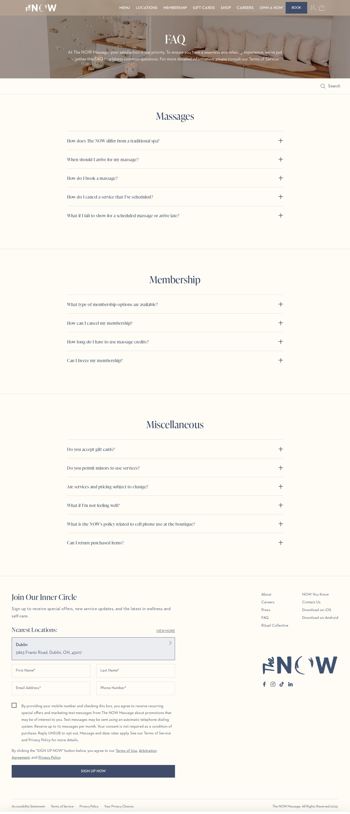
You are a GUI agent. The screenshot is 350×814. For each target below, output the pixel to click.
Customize (309, 796)
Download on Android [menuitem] (320, 618)
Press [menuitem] (265, 610)
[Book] (296, 8)
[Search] (166, 86)
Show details (75, 804)
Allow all (309, 780)
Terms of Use (126, 751)
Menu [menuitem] (124, 8)
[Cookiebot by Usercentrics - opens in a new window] (31, 804)
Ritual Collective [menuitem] (274, 626)
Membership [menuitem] (175, 8)
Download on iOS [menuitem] (316, 610)
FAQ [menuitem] (265, 618)
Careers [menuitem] (245, 8)
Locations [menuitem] (147, 8)
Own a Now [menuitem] (271, 8)
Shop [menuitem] (226, 8)
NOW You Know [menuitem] (315, 595)
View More (165, 631)
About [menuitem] (266, 595)
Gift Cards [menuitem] (204, 8)
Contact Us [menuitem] (311, 602)
